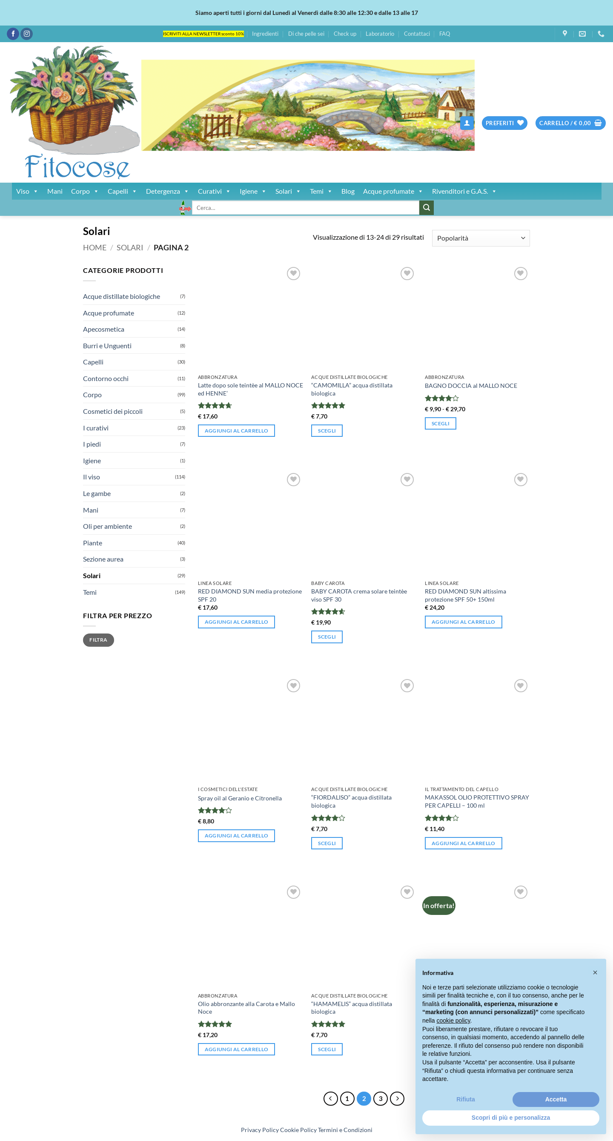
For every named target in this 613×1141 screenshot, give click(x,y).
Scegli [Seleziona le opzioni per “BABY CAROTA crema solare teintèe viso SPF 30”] (327, 636)
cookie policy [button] (453, 1020)
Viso (27, 191)
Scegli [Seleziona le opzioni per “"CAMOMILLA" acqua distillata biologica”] (327, 430)
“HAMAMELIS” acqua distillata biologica (351, 1007)
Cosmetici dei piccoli (113, 411)
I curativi (96, 428)
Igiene (253, 191)
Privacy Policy (260, 1129)
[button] (467, 123)
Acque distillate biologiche (121, 296)
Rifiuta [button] (465, 1099)
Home (94, 247)
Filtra (98, 639)
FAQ (444, 33)
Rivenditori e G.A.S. (464, 191)
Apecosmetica (103, 329)
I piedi (92, 444)
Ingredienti (265, 33)
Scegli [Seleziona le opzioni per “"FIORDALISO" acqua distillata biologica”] (327, 843)
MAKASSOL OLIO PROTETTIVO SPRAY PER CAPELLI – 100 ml (477, 801)
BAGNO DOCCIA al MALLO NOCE (471, 385)
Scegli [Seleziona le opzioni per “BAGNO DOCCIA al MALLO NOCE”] (441, 423)
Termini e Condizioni (345, 1129)
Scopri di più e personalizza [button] (511, 1117)
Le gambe (97, 493)
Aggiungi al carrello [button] (237, 430)
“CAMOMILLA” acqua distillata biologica (351, 389)
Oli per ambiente (107, 526)
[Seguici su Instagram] (26, 34)
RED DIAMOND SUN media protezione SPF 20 (250, 595)
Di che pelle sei (306, 33)
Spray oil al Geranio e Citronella (240, 798)
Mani (55, 191)
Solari (288, 191)
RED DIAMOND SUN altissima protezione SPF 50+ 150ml (465, 595)
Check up (345, 33)
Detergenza (167, 191)
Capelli (122, 191)
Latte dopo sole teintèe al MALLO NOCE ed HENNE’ (250, 389)
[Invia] (426, 208)
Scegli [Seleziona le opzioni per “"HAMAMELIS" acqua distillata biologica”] (327, 1049)
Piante (92, 543)
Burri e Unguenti (107, 345)
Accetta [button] (556, 1099)
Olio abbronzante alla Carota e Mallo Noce (246, 1007)
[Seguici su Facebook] (13, 34)
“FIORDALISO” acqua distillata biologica (351, 801)
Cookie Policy (298, 1129)
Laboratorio (380, 33)
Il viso (91, 477)
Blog (348, 191)
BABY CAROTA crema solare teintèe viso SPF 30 (359, 595)
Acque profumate (393, 191)
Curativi (214, 191)
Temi (321, 191)
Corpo (85, 191)
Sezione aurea (103, 559)
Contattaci (417, 33)
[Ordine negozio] (481, 238)
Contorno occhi (106, 378)
